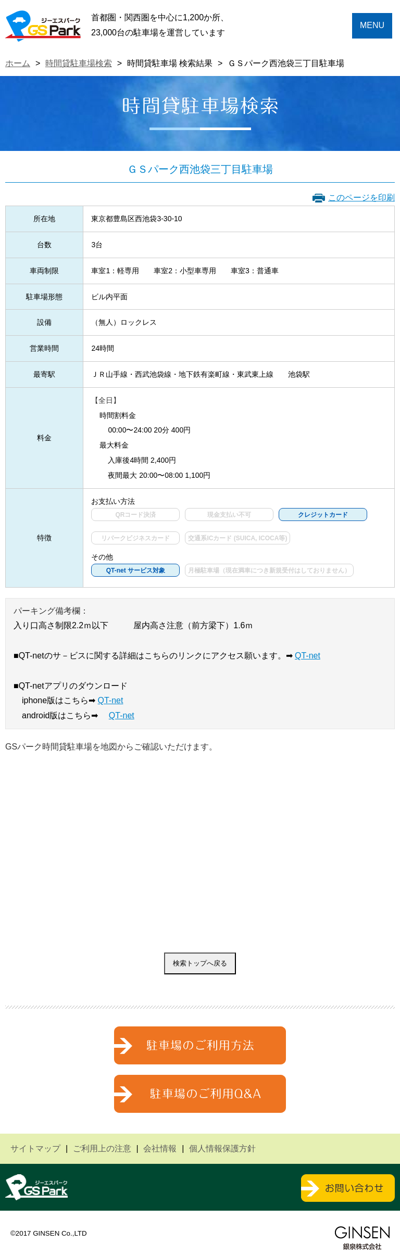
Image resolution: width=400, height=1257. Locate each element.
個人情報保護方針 (222, 1148)
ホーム (17, 63)
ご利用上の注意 (102, 1148)
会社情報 (160, 1148)
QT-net (307, 655)
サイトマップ (35, 1148)
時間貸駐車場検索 (78, 63)
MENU (372, 25)
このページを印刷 (361, 197)
